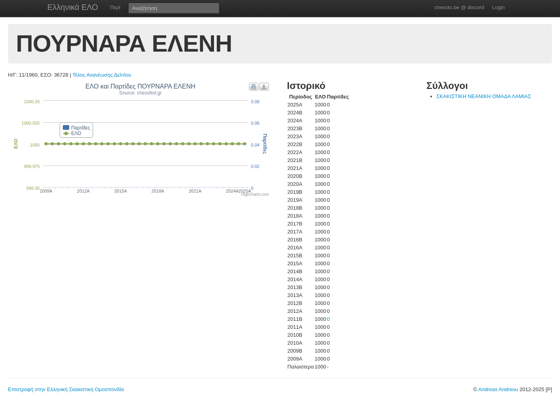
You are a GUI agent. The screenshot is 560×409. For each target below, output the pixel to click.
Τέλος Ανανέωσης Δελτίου (101, 75)
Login (498, 7)
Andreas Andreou (498, 389)
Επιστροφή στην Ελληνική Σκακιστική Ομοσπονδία (66, 389)
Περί (115, 7)
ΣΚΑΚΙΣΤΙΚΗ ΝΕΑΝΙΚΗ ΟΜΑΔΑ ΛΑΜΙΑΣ (483, 96)
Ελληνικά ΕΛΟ (72, 7)
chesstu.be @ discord (459, 7)
